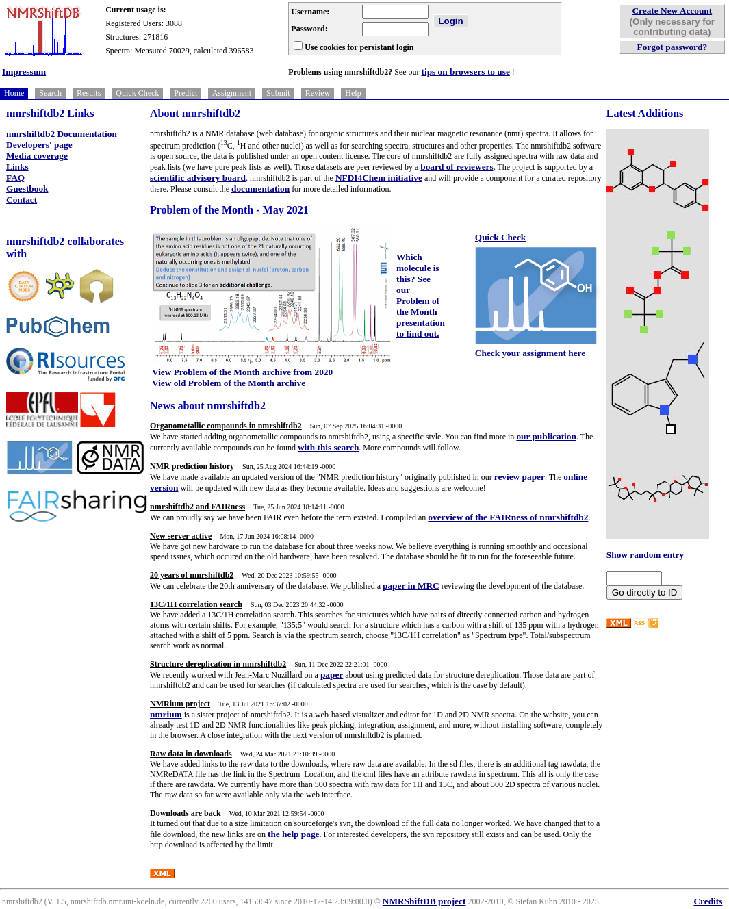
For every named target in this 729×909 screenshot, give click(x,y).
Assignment (231, 93)
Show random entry (645, 555)
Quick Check (137, 93)
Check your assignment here (530, 353)
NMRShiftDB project (424, 901)
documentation (260, 188)
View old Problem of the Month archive (228, 383)
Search (50, 93)
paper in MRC (411, 585)
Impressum (24, 71)
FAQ (15, 177)
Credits (707, 901)
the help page (294, 834)
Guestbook (27, 188)
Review (318, 93)
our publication (546, 436)
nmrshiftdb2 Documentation (61, 134)
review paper (519, 477)
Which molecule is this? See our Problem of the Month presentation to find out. (420, 295)
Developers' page (39, 145)
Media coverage (37, 156)
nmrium (166, 714)
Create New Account (672, 10)
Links (17, 167)
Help (353, 93)
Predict (185, 93)
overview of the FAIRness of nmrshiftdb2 (508, 517)
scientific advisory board (198, 177)
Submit (278, 93)
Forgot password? (672, 47)
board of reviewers (456, 167)
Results (89, 93)
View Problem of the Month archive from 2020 (242, 372)
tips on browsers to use (465, 71)
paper (331, 674)
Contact (21, 199)
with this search (328, 447)
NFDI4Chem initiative (378, 177)
